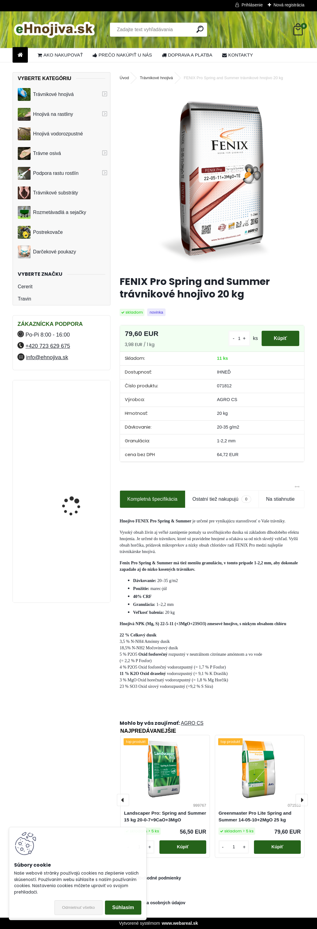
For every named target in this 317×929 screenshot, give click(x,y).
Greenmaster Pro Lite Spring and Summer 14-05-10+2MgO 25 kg (254, 816)
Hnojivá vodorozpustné (50, 133)
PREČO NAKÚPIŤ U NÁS (122, 54)
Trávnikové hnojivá (46, 94)
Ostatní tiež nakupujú (221, 499)
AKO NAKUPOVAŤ (60, 54)
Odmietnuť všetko (78, 907)
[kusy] (239, 338)
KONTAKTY (237, 54)
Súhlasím (123, 907)
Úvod (124, 78)
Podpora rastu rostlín (48, 173)
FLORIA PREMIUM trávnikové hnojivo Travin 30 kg (78, 568)
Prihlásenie (252, 4)
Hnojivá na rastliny (45, 114)
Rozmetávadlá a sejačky (52, 212)
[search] (199, 29)
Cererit (25, 286)
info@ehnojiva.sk (47, 357)
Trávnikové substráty (48, 192)
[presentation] (123, 800)
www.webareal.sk (180, 923)
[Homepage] (20, 55)
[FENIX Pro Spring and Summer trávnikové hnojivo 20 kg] (212, 179)
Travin (24, 298)
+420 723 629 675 (47, 346)
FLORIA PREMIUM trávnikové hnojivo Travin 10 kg (78, 413)
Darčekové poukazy (47, 251)
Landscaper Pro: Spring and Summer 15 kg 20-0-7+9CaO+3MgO (165, 816)
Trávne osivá (39, 153)
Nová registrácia (289, 4)
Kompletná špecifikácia (152, 499)
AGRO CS (192, 723)
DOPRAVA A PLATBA (187, 54)
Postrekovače (40, 232)
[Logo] (55, 29)
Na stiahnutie (280, 499)
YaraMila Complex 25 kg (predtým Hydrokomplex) (77, 478)
